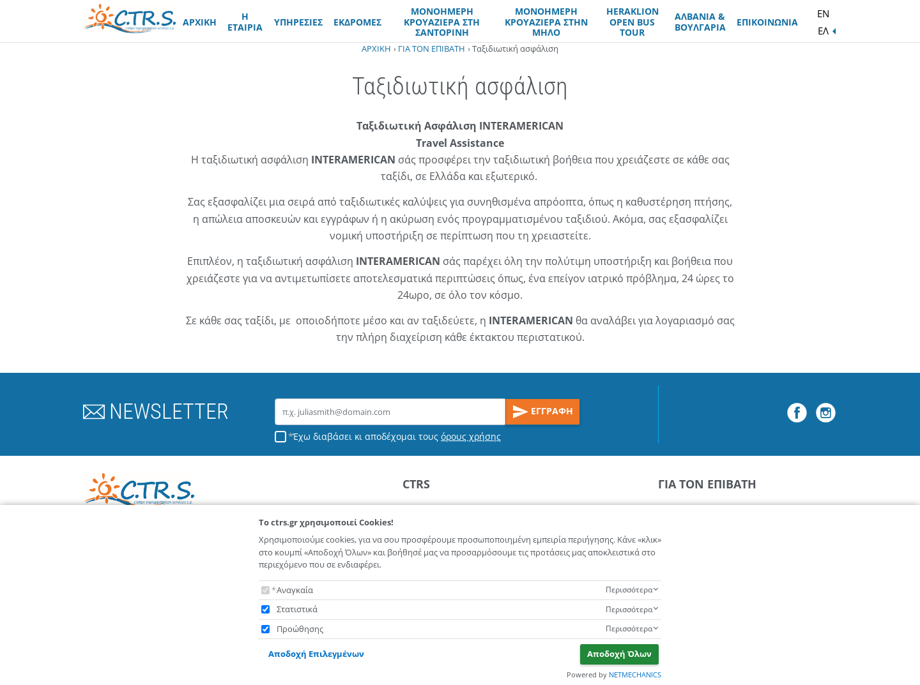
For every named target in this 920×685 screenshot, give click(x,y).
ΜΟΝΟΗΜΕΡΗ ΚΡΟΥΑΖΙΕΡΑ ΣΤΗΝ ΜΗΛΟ (546, 22)
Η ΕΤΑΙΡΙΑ (245, 21)
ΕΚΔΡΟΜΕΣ (357, 22)
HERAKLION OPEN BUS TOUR (632, 22)
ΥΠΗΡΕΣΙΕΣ (298, 22)
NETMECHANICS (635, 674)
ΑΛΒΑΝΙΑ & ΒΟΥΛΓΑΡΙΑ (700, 21)
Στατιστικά (297, 609)
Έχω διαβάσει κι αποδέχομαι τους (397, 436)
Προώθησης (300, 629)
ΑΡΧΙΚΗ (200, 22)
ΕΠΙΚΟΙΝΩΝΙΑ (767, 22)
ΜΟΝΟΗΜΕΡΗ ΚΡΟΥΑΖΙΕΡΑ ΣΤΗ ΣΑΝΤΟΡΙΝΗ (442, 22)
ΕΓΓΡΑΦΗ (543, 411)
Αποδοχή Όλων (619, 653)
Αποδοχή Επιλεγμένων (316, 653)
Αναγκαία (295, 590)
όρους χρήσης (471, 436)
